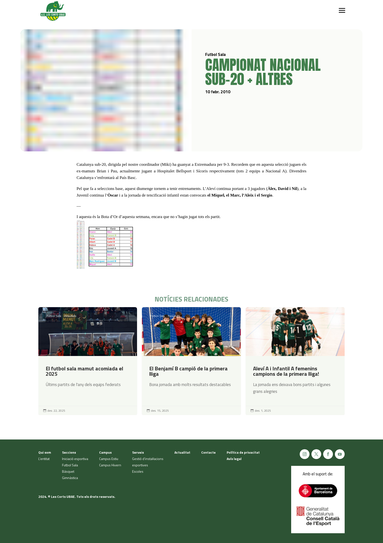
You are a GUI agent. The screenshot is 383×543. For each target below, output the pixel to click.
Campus (105, 452)
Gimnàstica (70, 477)
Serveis (138, 452)
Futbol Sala (54, 315)
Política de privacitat (243, 452)
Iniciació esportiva (75, 458)
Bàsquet (68, 471)
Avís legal (234, 458)
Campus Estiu (108, 458)
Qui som (44, 452)
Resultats (70, 315)
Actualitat (182, 452)
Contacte (208, 452)
